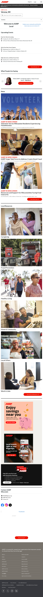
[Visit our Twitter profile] (7, 591)
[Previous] (2, 81)
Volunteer (3, 559)
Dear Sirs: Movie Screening (7, 37)
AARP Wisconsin (7, 497)
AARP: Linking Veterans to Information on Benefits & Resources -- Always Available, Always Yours (19, 6)
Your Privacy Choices (11, 587)
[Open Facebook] (2, 505)
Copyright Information (20, 585)
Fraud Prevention (7, 268)
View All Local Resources (33, 394)
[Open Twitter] (10, 505)
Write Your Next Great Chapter (8, 47)
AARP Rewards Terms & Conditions (8, 585)
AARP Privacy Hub (5, 582)
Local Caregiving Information (25, 83)
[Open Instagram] (6, 505)
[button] (41, 2)
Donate (3, 556)
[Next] (40, 81)
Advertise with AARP (25, 554)
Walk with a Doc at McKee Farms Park (10, 57)
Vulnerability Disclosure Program (31, 585)
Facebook (22, 511)
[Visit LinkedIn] (16, 591)
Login (35, 1)
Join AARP (7, 482)
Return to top (21, 537)
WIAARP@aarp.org (7, 495)
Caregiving (5, 237)
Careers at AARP (24, 559)
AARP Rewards (4, 564)
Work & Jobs (5, 391)
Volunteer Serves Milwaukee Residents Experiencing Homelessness (20, 124)
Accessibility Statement (23, 582)
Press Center (4, 575)
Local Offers (5, 360)
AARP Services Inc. (25, 561)
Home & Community (8, 329)
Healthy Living (6, 299)
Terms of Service (13, 582)
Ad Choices (4, 587)
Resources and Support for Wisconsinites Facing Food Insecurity (21, 194)
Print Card (26, 482)
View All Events (35, 66)
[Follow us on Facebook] (3, 591)
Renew (21, 482)
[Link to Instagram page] (12, 591)
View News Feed (34, 199)
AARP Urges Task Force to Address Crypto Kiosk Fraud (21, 159)
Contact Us (5, 499)
